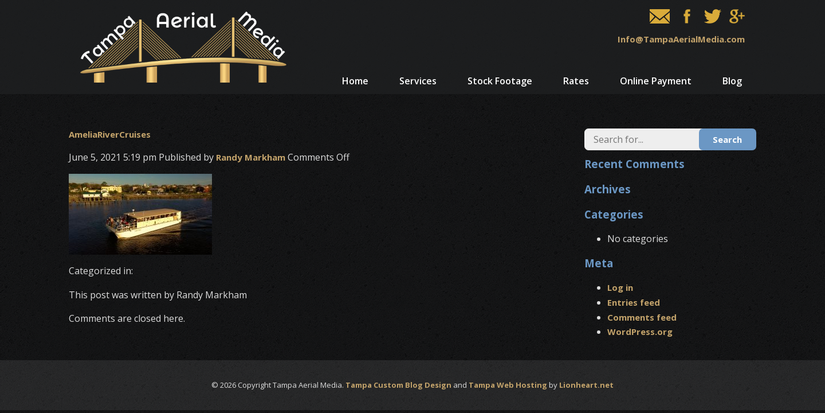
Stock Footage (499, 81)
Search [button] (727, 139)
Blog (732, 81)
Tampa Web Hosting (508, 385)
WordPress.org (640, 331)
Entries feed (633, 302)
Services (418, 81)
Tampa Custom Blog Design (398, 385)
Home (355, 81)
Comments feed (642, 317)
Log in (620, 287)
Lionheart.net (586, 385)
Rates (576, 81)
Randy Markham (250, 157)
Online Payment (656, 81)
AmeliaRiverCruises (110, 134)
